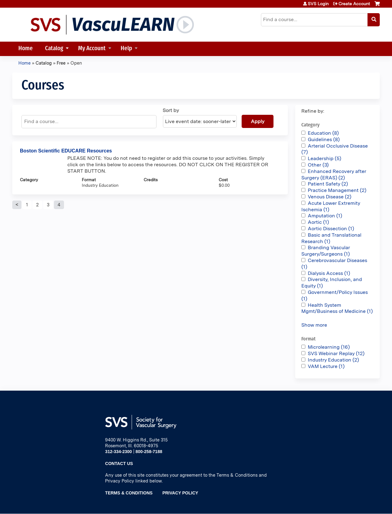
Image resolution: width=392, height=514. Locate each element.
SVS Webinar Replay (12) (336, 353)
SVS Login (318, 4)
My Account (92, 49)
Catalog (54, 49)
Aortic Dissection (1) (331, 228)
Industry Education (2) (333, 360)
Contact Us (119, 463)
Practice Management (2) (337, 190)
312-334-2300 (118, 451)
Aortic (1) (318, 222)
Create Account (354, 4)
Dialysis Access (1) (329, 273)
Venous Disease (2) (329, 197)
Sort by (171, 110)
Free (61, 63)
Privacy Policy (180, 492)
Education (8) (323, 133)
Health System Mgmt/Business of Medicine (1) (337, 308)
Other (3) (318, 165)
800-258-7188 (149, 451)
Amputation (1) (325, 216)
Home (25, 49)
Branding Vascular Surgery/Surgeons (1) (325, 251)
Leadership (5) (324, 158)
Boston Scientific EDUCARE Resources (66, 150)
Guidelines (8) (324, 139)
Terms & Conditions (129, 492)
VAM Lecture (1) (326, 366)
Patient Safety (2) (328, 184)
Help (126, 49)
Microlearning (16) (329, 347)
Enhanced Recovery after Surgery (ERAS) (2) (333, 174)
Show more (314, 325)
